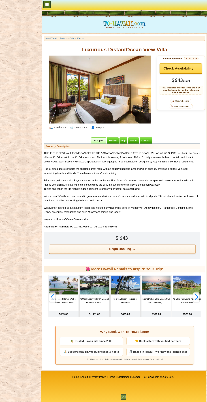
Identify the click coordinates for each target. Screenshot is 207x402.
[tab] (98, 140)
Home (75, 377)
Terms (111, 377)
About (84, 377)
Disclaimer (123, 377)
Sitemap (136, 377)
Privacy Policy (98, 377)
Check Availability (178, 68)
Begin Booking (120, 249)
